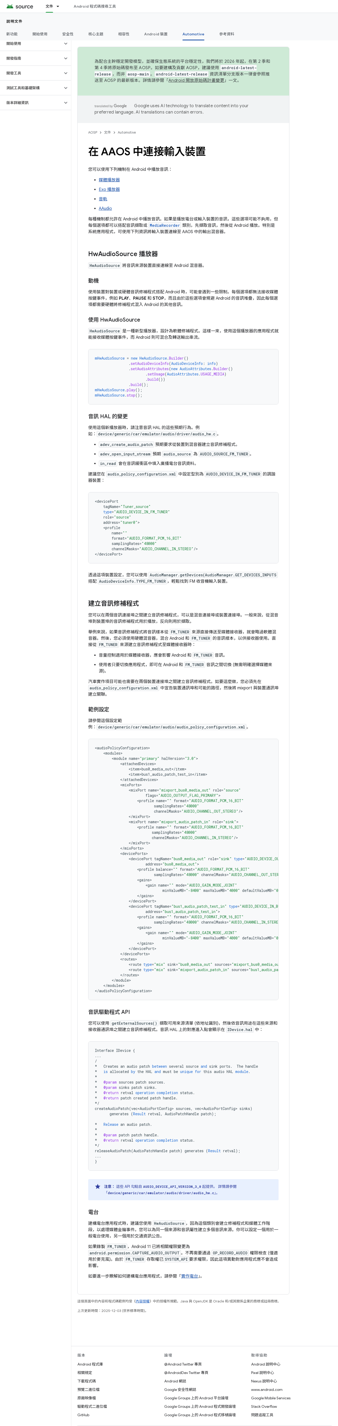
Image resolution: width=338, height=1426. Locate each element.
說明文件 (14, 21)
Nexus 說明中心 (264, 1381)
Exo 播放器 (109, 189)
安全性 (68, 34)
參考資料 (226, 34)
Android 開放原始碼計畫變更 (196, 80)
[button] (31, 43)
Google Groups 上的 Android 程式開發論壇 (200, 1406)
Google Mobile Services (270, 1398)
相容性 (124, 34)
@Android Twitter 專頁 (183, 1364)
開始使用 (40, 34)
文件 (107, 132)
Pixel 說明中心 (262, 1372)
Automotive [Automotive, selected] (193, 34)
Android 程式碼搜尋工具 (95, 6)
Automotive (127, 132)
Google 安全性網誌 (180, 1389)
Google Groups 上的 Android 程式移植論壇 (200, 1415)
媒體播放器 (109, 180)
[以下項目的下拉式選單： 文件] (60, 6)
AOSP (92, 132)
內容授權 (142, 1301)
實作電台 (189, 1276)
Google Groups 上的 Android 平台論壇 (196, 1398)
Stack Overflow (264, 1406)
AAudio (105, 208)
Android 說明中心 (265, 1364)
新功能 (12, 34)
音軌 (103, 199)
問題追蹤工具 (262, 1415)
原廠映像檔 (86, 1398)
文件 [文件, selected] (49, 6)
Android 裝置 (156, 34)
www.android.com (267, 1389)
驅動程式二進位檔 (92, 1406)
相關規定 (84, 1372)
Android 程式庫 (90, 1364)
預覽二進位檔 (88, 1389)
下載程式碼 (86, 1381)
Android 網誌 (175, 1381)
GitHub (83, 1415)
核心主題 (96, 34)
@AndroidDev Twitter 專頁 (186, 1372)
